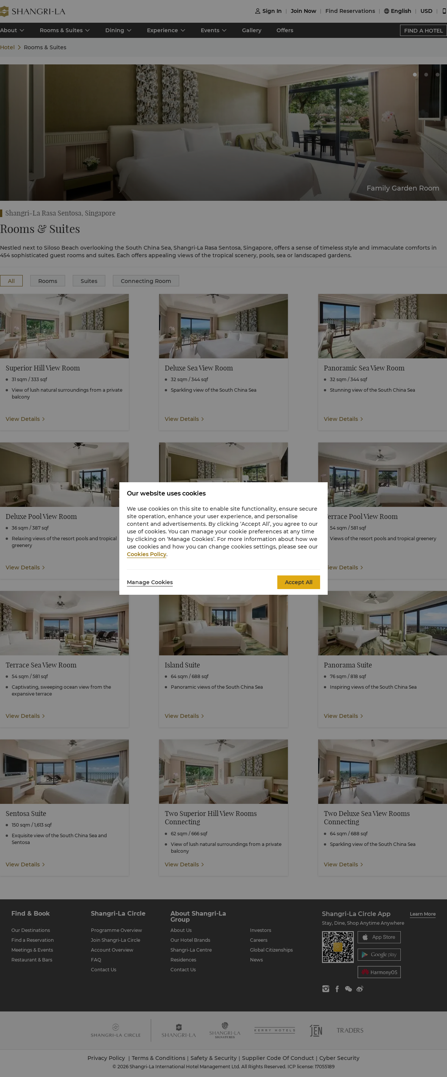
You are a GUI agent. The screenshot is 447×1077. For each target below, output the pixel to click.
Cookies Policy (146, 554)
